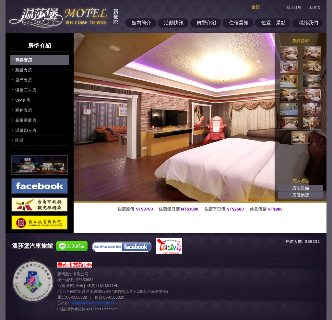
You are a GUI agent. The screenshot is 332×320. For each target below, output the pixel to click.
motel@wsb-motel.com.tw (93, 303)
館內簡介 (141, 22)
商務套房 (23, 110)
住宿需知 (238, 22)
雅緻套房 (23, 70)
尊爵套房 (23, 60)
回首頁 (315, 7)
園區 (19, 140)
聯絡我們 (308, 22)
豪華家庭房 (25, 120)
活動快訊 (174, 22)
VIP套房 (22, 100)
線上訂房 (294, 7)
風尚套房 (23, 80)
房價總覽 (300, 195)
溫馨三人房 (25, 90)
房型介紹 (206, 22)
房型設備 (300, 188)
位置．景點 (273, 22)
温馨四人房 (25, 130)
